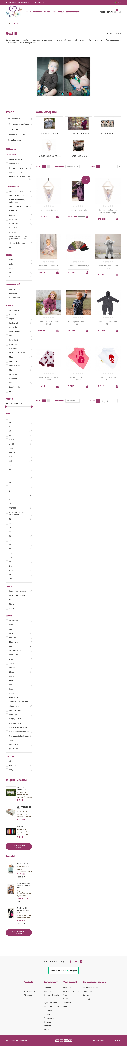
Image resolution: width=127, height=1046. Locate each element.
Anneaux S (21, 826)
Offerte (26, 987)
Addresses (67, 1003)
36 (20, 465)
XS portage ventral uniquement (20, 513)
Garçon (20, 268)
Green (20, 693)
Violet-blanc (20, 706)
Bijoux (61, 12)
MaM (20, 357)
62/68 (20, 439)
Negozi (46, 1029)
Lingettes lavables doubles (24, 788)
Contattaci (40, 2)
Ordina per (59, 166)
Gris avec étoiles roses (20, 727)
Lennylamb (20, 340)
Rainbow (20, 765)
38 (20, 469)
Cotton (20, 215)
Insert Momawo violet (78, 210)
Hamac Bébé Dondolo (17, 134)
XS (20, 431)
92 (20, 540)
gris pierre (20, 749)
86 (20, 536)
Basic (20, 260)
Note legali (47, 991)
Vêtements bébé (14, 118)
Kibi (20, 335)
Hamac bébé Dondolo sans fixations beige (108, 211)
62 (20, 519)
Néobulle (20, 378)
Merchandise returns (71, 991)
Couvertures (13, 129)
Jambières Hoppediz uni (49, 266)
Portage (28, 12)
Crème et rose (20, 650)
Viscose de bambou (20, 243)
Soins (54, 12)
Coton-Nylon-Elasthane (20, 206)
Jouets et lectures (73, 12)
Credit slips (67, 999)
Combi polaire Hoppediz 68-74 (108, 267)
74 (20, 527)
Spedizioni (47, 987)
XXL (20, 461)
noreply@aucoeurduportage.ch (18, 2)
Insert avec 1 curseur (20, 591)
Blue (20, 633)
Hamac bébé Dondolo (49, 210)
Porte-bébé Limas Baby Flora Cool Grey (24, 886)
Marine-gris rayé (20, 710)
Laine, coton (20, 219)
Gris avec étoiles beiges (20, 736)
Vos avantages (49, 1018)
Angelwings (20, 310)
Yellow (20, 663)
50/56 (20, 457)
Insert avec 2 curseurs (20, 595)
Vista (38, 166)
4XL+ (20, 579)
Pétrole (20, 676)
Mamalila (20, 361)
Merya (20, 370)
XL (20, 435)
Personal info (68, 987)
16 (114, 166)
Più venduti (28, 995)
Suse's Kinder (20, 387)
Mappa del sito (49, 1026)
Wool (20, 247)
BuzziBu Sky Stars (24, 863)
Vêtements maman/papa (18, 124)
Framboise (20, 655)
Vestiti (47, 12)
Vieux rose (20, 697)
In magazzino (20, 289)
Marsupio (37, 12)
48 (20, 482)
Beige (20, 629)
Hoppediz (20, 327)
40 (20, 499)
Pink (20, 689)
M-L (20, 574)
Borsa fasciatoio (14, 140)
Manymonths (20, 365)
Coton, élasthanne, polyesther (20, 201)
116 (20, 557)
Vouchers (66, 1006)
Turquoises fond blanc (20, 702)
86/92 (20, 448)
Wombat (20, 391)
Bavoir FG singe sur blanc (78, 378)
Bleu (20, 761)
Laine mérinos (20, 232)
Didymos (20, 314)
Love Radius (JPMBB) (20, 353)
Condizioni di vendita (51, 995)
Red (20, 685)
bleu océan (20, 744)
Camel (20, 646)
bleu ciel (20, 637)
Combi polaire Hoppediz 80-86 (78, 322)
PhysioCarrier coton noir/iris (23, 909)
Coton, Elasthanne (20, 195)
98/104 (20, 452)
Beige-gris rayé (20, 719)
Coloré (20, 264)
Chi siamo (47, 999)
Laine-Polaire (20, 228)
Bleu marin (20, 642)
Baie (20, 625)
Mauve (20, 667)
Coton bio (20, 211)
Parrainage (47, 1014)
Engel (20, 318)
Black (20, 672)
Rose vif (20, 680)
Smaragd (20, 740)
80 (20, 532)
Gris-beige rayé (20, 723)
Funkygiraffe (20, 323)
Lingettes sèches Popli (24, 808)
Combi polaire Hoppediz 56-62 (49, 322)
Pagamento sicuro (50, 1003)
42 (20, 474)
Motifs (20, 272)
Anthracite (20, 620)
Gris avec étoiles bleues (20, 731)
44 (20, 478)
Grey (20, 659)
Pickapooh (20, 383)
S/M (20, 566)
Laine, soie (20, 223)
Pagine (92, 166)
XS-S (20, 570)
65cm (20, 604)
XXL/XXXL (20, 508)
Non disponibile (20, 298)
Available (20, 293)
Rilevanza (73, 166)
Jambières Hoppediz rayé (78, 266)
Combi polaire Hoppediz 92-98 (108, 322)
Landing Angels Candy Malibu (48, 378)
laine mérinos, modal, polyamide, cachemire (20, 237)
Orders (65, 995)
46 (20, 504)
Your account (70, 982)
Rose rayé (20, 714)
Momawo (20, 374)
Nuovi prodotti (29, 991)
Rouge (20, 769)
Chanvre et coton (20, 191)
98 (20, 544)
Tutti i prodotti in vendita (19, 932)
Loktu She (20, 348)
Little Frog (20, 344)
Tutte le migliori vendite (19, 846)
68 (20, 523)
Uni (20, 277)
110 (20, 553)
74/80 (20, 444)
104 (20, 549)
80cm (20, 608)
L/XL (20, 561)
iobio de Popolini (20, 331)
